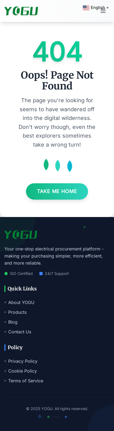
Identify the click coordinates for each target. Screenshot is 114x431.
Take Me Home (57, 191)
